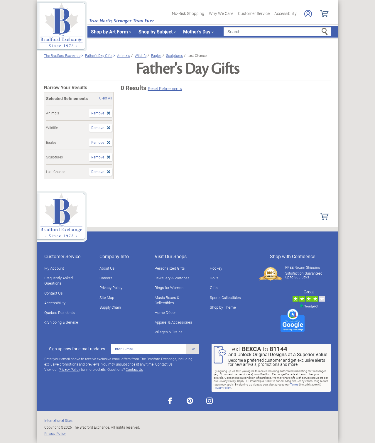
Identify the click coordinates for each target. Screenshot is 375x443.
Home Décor (165, 312)
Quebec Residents (59, 312)
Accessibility (285, 13)
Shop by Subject (155, 31)
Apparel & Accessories (173, 322)
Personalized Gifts (170, 268)
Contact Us (53, 293)
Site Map (106, 297)
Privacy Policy (110, 287)
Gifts (214, 287)
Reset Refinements (165, 88)
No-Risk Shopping (188, 13)
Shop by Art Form (109, 31)
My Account (54, 268)
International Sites (58, 420)
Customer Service (254, 13)
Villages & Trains (169, 331)
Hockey (216, 268)
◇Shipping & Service (61, 322)
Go (192, 348)
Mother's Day (196, 31)
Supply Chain (110, 307)
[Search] (277, 31)
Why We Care (221, 13)
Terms (294, 384)
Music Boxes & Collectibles (167, 300)
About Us (107, 268)
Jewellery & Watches (172, 277)
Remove (97, 113)
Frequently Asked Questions (58, 280)
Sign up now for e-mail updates (77, 349)
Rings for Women (169, 287)
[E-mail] (148, 349)
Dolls (214, 277)
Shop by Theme (223, 307)
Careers (105, 277)
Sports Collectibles (225, 297)
